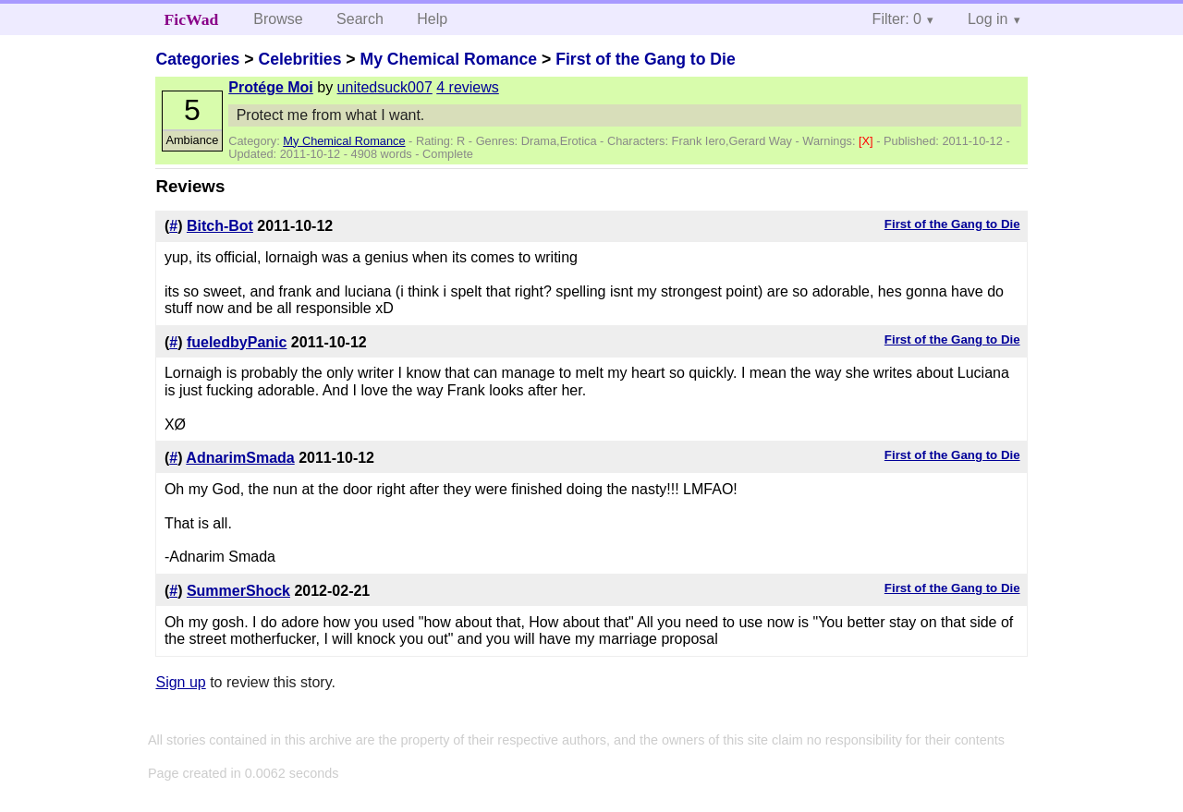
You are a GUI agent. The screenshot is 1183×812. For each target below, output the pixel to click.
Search (360, 19)
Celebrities (299, 59)
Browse (277, 19)
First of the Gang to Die (645, 59)
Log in (988, 19)
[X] (867, 141)
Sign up (180, 682)
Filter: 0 (896, 19)
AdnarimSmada (240, 458)
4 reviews (467, 87)
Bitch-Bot (220, 226)
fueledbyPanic (237, 342)
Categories (197, 59)
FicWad (192, 19)
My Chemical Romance (448, 59)
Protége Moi (270, 87)
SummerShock (238, 591)
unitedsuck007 (385, 87)
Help (432, 19)
